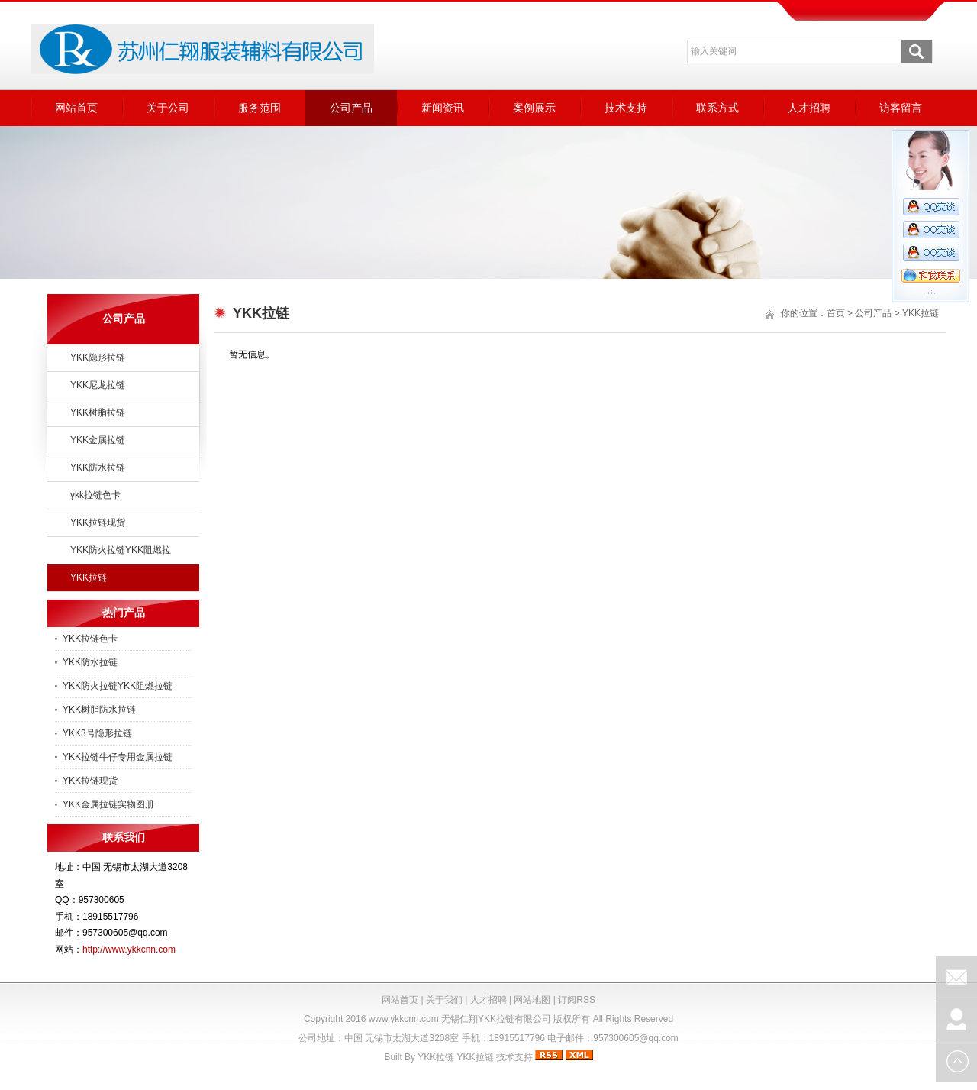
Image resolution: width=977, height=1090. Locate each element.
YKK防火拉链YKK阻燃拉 (120, 550)
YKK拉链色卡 (90, 638)
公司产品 (351, 108)
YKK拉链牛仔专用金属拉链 (118, 757)
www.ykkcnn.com (404, 1019)
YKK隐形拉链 (97, 357)
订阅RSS (576, 1000)
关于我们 (444, 1000)
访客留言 (900, 108)
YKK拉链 (88, 577)
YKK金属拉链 (97, 440)
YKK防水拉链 (97, 467)
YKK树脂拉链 (97, 412)
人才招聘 (809, 108)
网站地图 (532, 1000)
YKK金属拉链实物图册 (108, 804)
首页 (836, 313)
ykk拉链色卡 (95, 495)
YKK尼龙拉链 (97, 385)
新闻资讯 (442, 108)
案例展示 (534, 108)
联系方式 (717, 108)
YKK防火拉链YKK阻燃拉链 (118, 686)
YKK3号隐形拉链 (97, 733)
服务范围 (259, 108)
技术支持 (626, 108)
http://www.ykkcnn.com (129, 949)
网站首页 (76, 108)
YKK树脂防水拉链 (99, 709)
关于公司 (168, 108)
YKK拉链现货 (97, 522)
